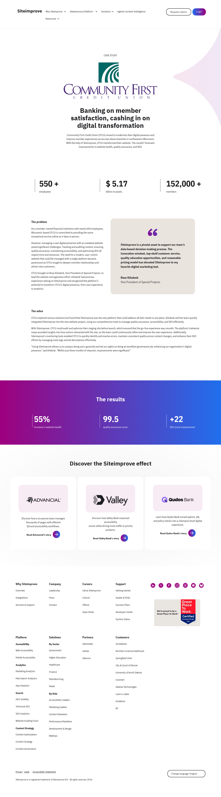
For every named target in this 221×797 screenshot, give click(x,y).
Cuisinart (120, 679)
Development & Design (60, 728)
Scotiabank (121, 643)
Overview (20, 590)
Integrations (22, 597)
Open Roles (88, 612)
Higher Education (57, 657)
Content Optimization (26, 734)
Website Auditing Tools (27, 720)
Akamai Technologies (126, 686)
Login (198, 11)
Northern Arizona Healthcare (130, 651)
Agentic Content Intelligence (132, 11)
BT (117, 708)
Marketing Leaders (58, 707)
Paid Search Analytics (26, 678)
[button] (56, 534)
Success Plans (123, 604)
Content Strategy (24, 741)
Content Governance (26, 748)
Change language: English (184, 773)
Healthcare (54, 664)
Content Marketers (58, 714)
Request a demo (178, 12)
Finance (53, 671)
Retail (52, 686)
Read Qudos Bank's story (173, 533)
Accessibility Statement (44, 771)
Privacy (19, 771)
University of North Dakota (129, 672)
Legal (26, 771)
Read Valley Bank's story (106, 538)
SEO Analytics (23, 713)
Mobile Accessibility (25, 657)
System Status (123, 619)
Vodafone (120, 701)
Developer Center (124, 612)
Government (55, 650)
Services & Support (25, 604)
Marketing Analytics (25, 671)
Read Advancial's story (39, 534)
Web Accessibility (24, 650)
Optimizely (87, 643)
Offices (85, 604)
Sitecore (86, 658)
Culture (86, 597)
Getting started (123, 590)
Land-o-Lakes (122, 694)
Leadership (54, 590)
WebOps (53, 735)
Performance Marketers (60, 721)
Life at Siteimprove (91, 590)
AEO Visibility (22, 699)
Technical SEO (23, 706)
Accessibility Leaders (59, 699)
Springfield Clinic (124, 658)
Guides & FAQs (123, 597)
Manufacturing (56, 679)
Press (52, 597)
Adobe (85, 651)
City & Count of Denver (127, 665)
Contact (53, 604)
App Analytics (22, 685)
